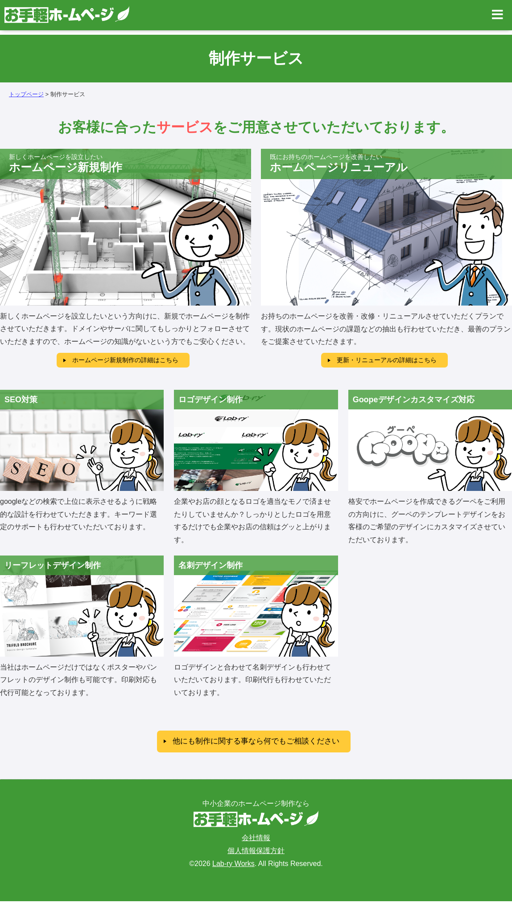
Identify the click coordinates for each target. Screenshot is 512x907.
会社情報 (256, 843)
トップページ (26, 94)
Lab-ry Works (233, 869)
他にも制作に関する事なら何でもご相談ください (256, 746)
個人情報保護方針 (256, 856)
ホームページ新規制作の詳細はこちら (125, 361)
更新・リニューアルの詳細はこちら (387, 361)
